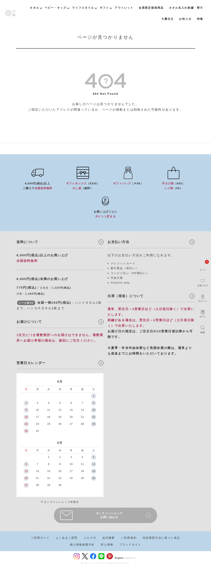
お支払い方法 (118, 242)
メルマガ (90, 537)
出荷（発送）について (126, 296)
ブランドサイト (130, 544)
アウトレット (124, 7)
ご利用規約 (129, 537)
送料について (27, 242)
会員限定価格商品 (151, 7)
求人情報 (107, 544)
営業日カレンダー (31, 363)
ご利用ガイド (40, 537)
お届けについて (29, 321)
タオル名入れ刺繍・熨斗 (186, 7)
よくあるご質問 (67, 537)
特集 (200, 18)
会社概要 (108, 537)
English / (119, 558)
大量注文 (167, 18)
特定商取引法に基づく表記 (161, 537)
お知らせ (185, 18)
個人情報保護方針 (82, 544)
